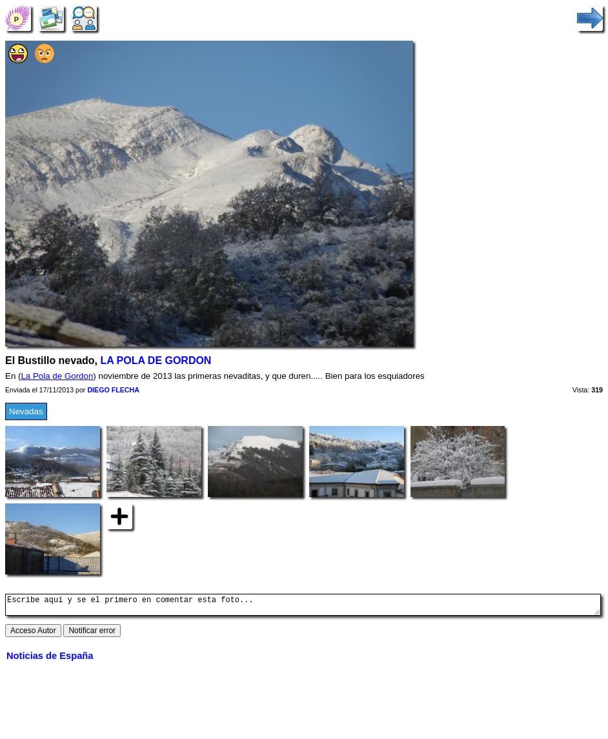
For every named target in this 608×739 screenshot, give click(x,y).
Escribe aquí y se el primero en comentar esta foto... (303, 607)
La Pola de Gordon (57, 376)
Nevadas (26, 411)
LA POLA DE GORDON (155, 360)
